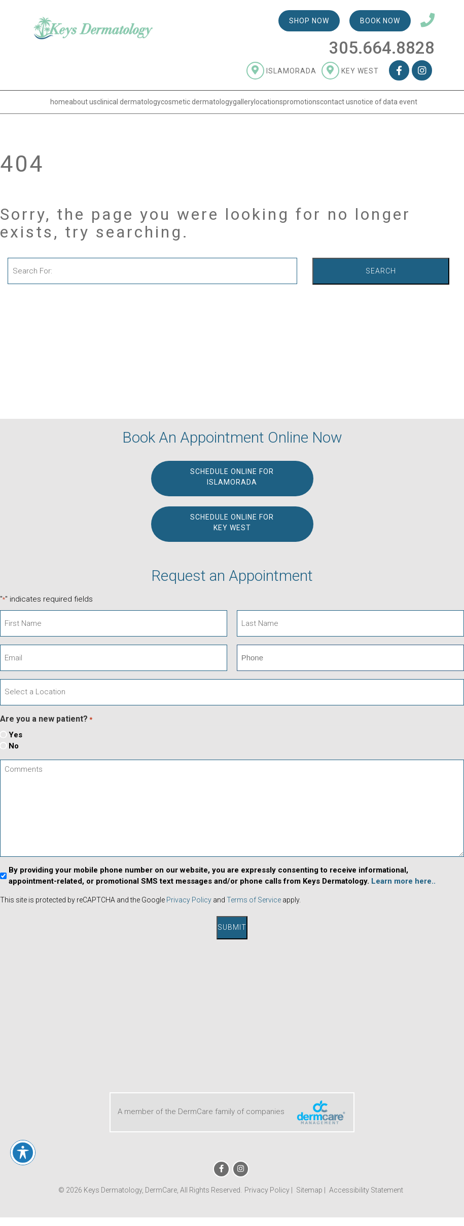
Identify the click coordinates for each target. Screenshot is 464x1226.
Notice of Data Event (385, 104)
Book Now (380, 23)
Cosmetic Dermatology (197, 104)
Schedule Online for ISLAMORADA (232, 476)
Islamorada (281, 72)
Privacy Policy (188, 900)
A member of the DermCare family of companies (232, 1111)
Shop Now (309, 23)
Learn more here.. (403, 881)
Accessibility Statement (366, 1188)
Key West (350, 72)
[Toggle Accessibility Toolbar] (23, 1152)
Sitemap (309, 1188)
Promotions (301, 104)
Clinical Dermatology (129, 104)
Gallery (243, 104)
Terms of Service (254, 900)
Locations (268, 104)
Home (59, 104)
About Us (83, 104)
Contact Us (336, 104)
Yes (15, 734)
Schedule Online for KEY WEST (232, 522)
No (14, 745)
